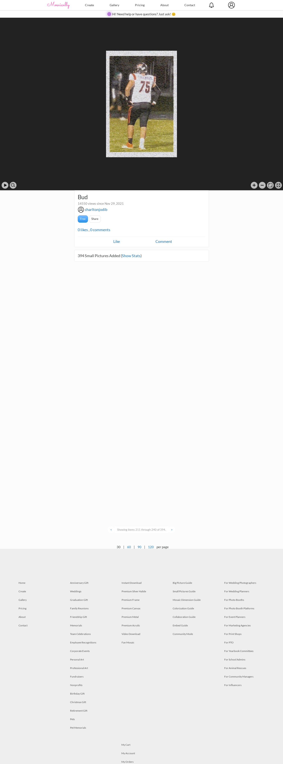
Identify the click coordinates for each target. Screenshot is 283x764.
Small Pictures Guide (184, 591)
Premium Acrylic (131, 625)
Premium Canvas (131, 608)
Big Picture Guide (182, 582)
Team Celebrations (80, 634)
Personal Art (77, 659)
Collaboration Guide (184, 616)
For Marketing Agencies (237, 625)
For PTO (229, 642)
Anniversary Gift (79, 582)
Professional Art (79, 668)
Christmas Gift (78, 702)
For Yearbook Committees (238, 651)
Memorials (76, 625)
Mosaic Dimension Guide (187, 599)
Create (89, 5)
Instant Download (132, 582)
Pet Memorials (78, 727)
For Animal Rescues (235, 668)
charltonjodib (96, 209)
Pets (72, 719)
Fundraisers (76, 676)
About (164, 5)
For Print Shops (232, 634)
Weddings (75, 591)
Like (116, 241)
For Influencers (232, 685)
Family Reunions (79, 608)
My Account (128, 753)
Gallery (114, 5)
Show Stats (131, 255)
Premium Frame (130, 599)
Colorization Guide (183, 608)
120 (151, 547)
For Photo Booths (234, 599)
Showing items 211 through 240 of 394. (141, 529)
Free (83, 219)
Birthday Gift (77, 693)
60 (129, 547)
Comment (163, 241)
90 (139, 547)
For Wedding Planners (236, 591)
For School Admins (234, 659)
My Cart (125, 744)
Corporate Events (80, 651)
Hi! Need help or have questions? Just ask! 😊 (144, 14)
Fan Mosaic (128, 642)
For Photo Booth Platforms (239, 608)
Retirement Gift (78, 710)
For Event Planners (234, 616)
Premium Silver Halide (134, 591)
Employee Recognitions (83, 642)
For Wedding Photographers (240, 582)
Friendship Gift (78, 616)
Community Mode (183, 634)
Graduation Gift (79, 599)
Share (94, 219)
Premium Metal (130, 616)
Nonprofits (76, 685)
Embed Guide (180, 625)
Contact (189, 5)
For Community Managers (238, 676)
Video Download (131, 634)
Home (22, 582)
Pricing (140, 5)
